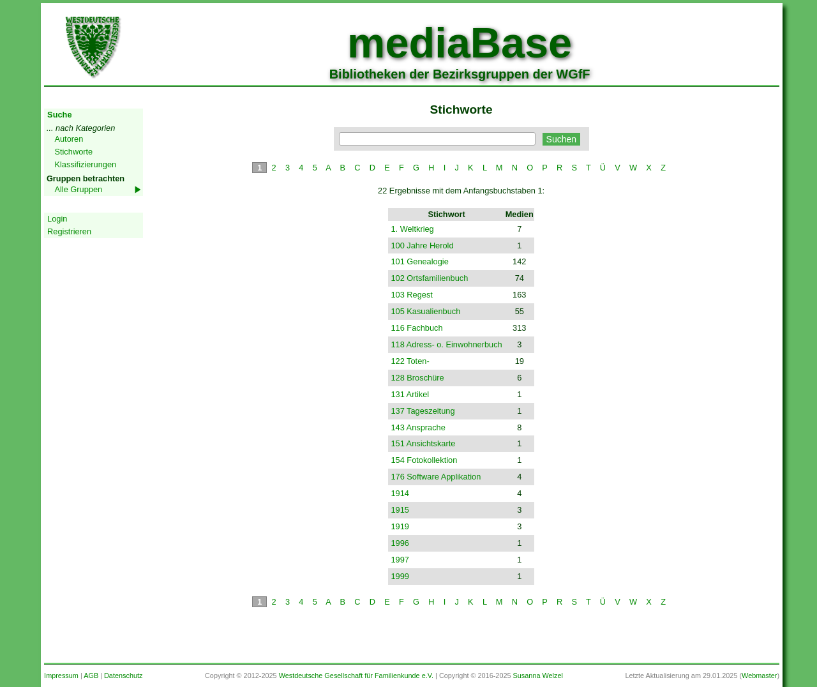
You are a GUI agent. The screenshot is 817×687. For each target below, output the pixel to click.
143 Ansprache (418, 427)
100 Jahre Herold (422, 245)
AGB (91, 675)
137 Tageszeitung (422, 411)
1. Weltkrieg (412, 229)
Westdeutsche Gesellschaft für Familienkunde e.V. (356, 675)
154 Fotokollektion (424, 460)
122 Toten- (410, 361)
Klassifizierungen (85, 164)
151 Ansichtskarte (423, 443)
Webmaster (759, 675)
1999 (399, 576)
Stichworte (73, 151)
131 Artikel (410, 394)
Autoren (68, 139)
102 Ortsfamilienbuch (429, 278)
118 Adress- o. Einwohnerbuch (446, 344)
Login (57, 218)
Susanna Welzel (538, 675)
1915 (399, 510)
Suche (59, 114)
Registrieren (69, 231)
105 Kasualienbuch (425, 311)
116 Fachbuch (416, 328)
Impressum (61, 675)
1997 (399, 559)
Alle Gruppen (78, 189)
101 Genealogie (419, 261)
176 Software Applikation (436, 476)
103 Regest (411, 294)
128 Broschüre (417, 377)
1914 (399, 493)
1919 (399, 526)
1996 (399, 543)
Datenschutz (123, 675)
